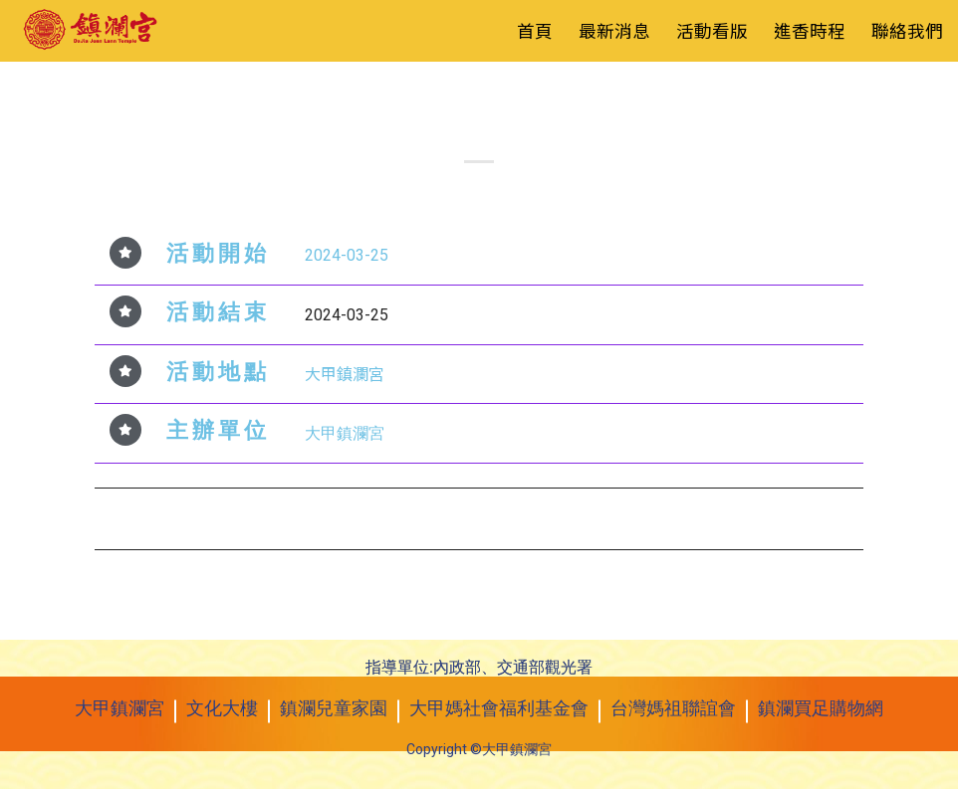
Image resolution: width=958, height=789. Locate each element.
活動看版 (712, 30)
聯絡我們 (907, 30)
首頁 (535, 30)
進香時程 (809, 30)
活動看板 (504, 96)
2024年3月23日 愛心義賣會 (210, 516)
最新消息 (614, 30)
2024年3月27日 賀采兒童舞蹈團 (732, 516)
